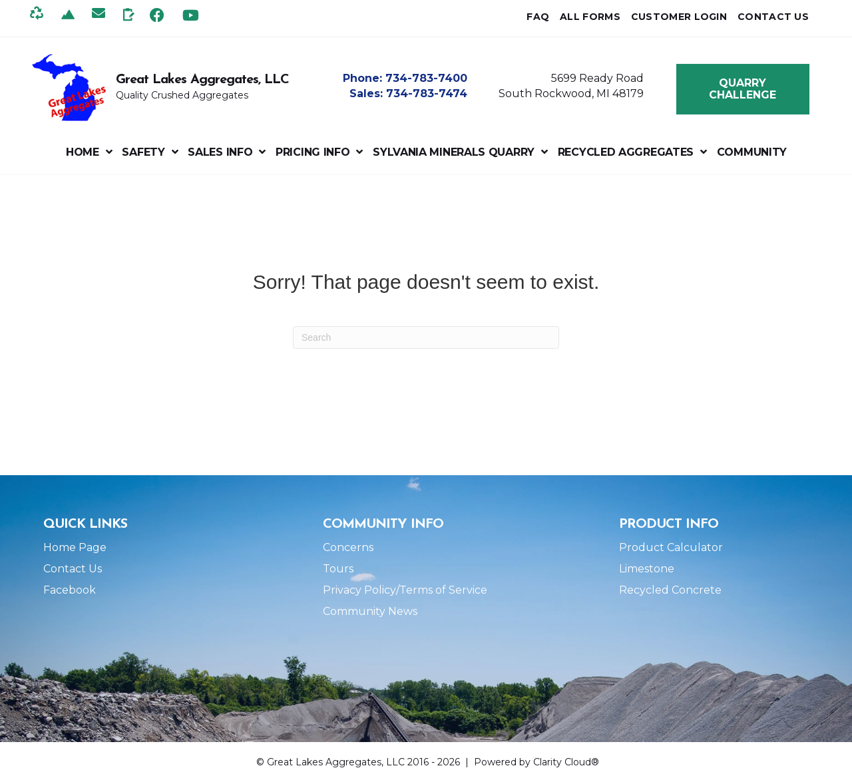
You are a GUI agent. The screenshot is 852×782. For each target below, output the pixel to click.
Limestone (646, 568)
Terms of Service (443, 590)
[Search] (426, 337)
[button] (157, 15)
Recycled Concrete (670, 590)
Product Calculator (671, 547)
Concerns (348, 547)
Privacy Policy (359, 590)
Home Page (74, 547)
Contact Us (72, 568)
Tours (338, 568)
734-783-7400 (426, 78)
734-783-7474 (426, 93)
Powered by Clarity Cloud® (536, 762)
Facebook (69, 590)
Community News (370, 611)
